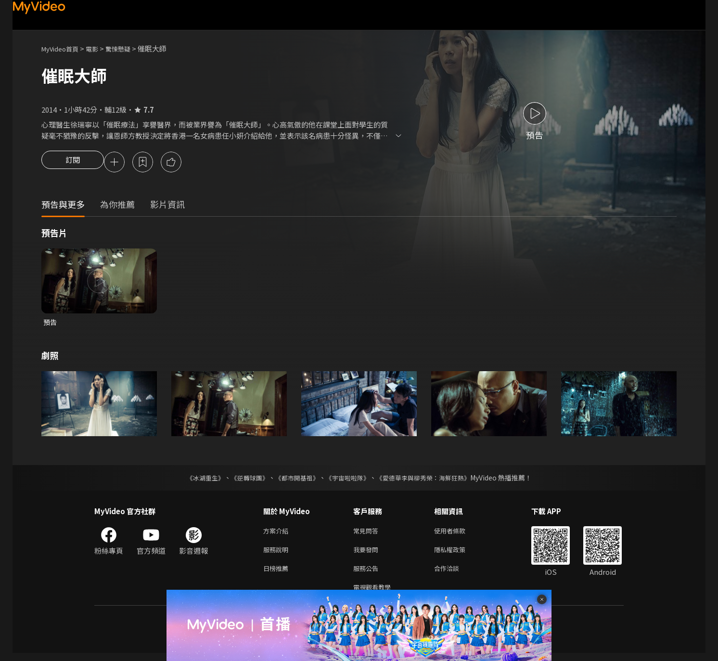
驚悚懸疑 (128, 48)
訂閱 (72, 162)
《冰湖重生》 (197, 480)
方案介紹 (277, 534)
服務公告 (367, 574)
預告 (50, 324)
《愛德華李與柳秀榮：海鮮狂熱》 (429, 480)
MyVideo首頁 (63, 48)
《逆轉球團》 (244, 480)
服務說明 (277, 554)
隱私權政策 (458, 554)
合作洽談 (454, 574)
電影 (99, 48)
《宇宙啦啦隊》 (348, 480)
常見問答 (367, 534)
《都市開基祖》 (294, 480)
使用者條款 (458, 534)
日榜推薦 (277, 574)
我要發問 (367, 554)
